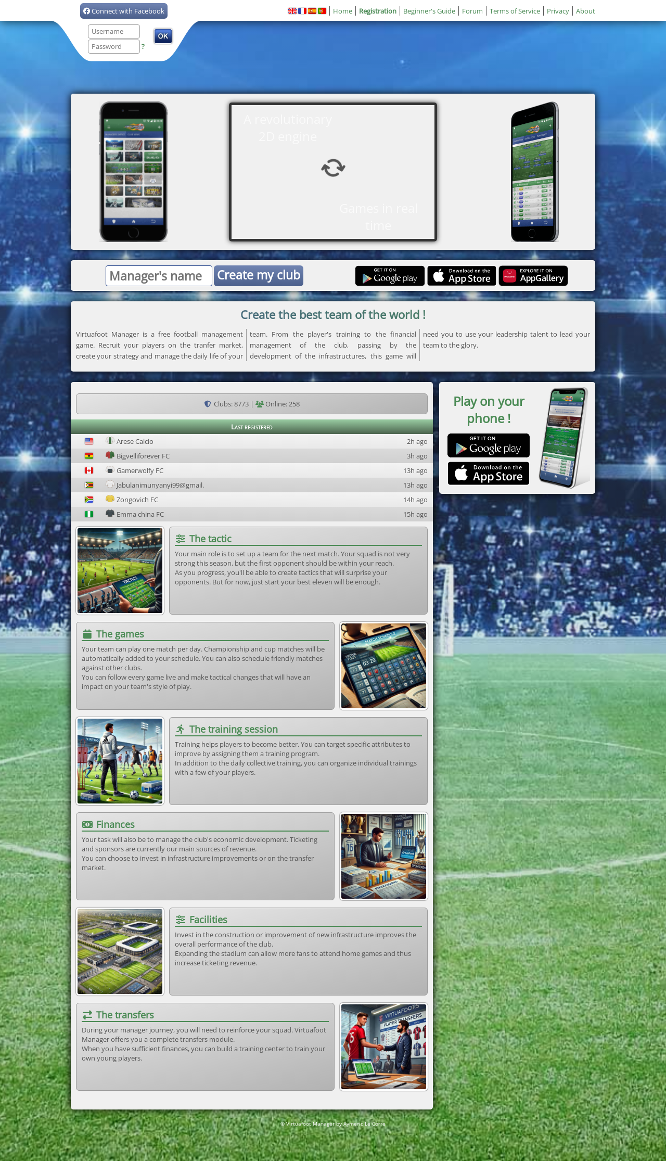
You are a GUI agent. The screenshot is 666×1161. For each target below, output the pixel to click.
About (585, 11)
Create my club (258, 274)
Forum (472, 11)
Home (342, 11)
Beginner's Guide (429, 11)
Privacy (558, 11)
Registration (377, 11)
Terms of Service (515, 11)
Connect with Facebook (123, 11)
